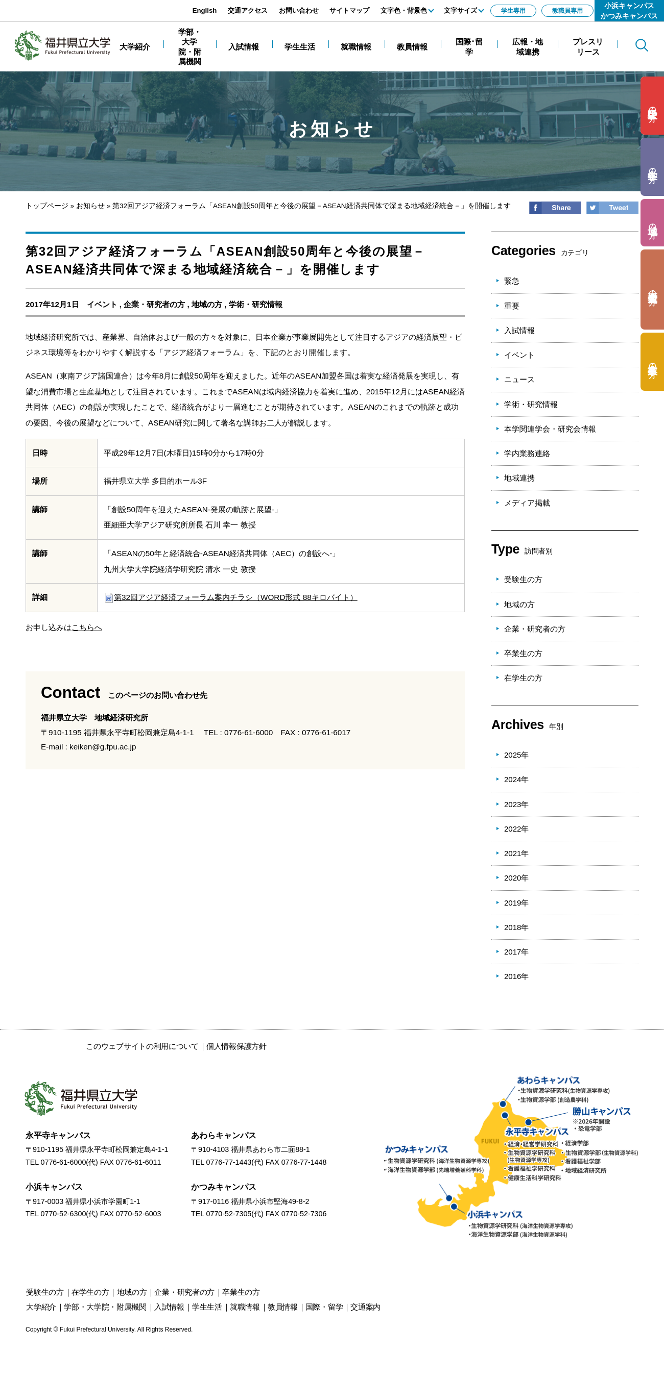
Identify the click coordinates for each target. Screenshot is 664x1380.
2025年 (516, 754)
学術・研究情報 (255, 304)
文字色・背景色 (404, 10)
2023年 (516, 804)
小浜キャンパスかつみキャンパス (629, 11)
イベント (102, 304)
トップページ (47, 206)
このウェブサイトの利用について (142, 1046)
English (205, 10)
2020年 (516, 877)
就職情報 (245, 1306)
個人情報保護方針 (236, 1046)
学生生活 (207, 1306)
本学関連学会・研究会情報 (550, 428)
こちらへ (87, 627)
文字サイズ (460, 10)
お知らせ (90, 206)
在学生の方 (523, 677)
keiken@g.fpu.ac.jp (102, 746)
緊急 (511, 281)
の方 (652, 106)
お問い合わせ (299, 10)
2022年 (516, 828)
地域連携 (519, 477)
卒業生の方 (523, 653)
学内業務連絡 (527, 453)
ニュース (519, 379)
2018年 (516, 927)
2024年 (516, 779)
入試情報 (519, 330)
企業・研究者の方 (154, 304)
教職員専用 (567, 10)
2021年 (516, 853)
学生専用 (513, 10)
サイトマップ (349, 10)
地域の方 (207, 304)
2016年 (516, 976)
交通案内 (365, 1306)
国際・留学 (324, 1306)
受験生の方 (523, 579)
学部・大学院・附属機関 (105, 1306)
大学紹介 (41, 1306)
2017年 (516, 951)
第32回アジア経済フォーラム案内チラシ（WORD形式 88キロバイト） (231, 597)
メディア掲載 (527, 502)
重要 (511, 306)
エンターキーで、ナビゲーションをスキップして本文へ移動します (115, 5)
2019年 (516, 902)
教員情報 (283, 1306)
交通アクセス (248, 10)
